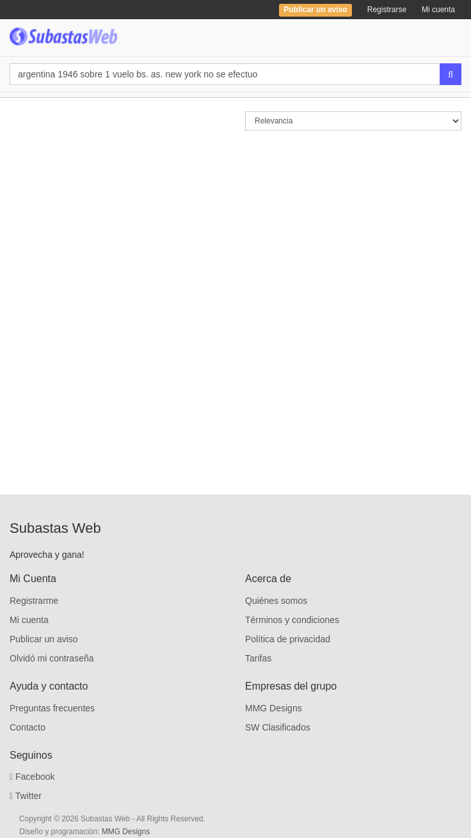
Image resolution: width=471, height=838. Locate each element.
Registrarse (386, 9)
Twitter (26, 796)
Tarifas (258, 658)
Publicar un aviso (44, 639)
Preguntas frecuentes (52, 708)
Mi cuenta (438, 9)
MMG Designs (273, 708)
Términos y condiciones (292, 620)
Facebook (32, 776)
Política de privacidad (287, 639)
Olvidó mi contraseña (52, 658)
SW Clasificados (277, 727)
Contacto (27, 727)
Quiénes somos (276, 601)
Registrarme (34, 601)
